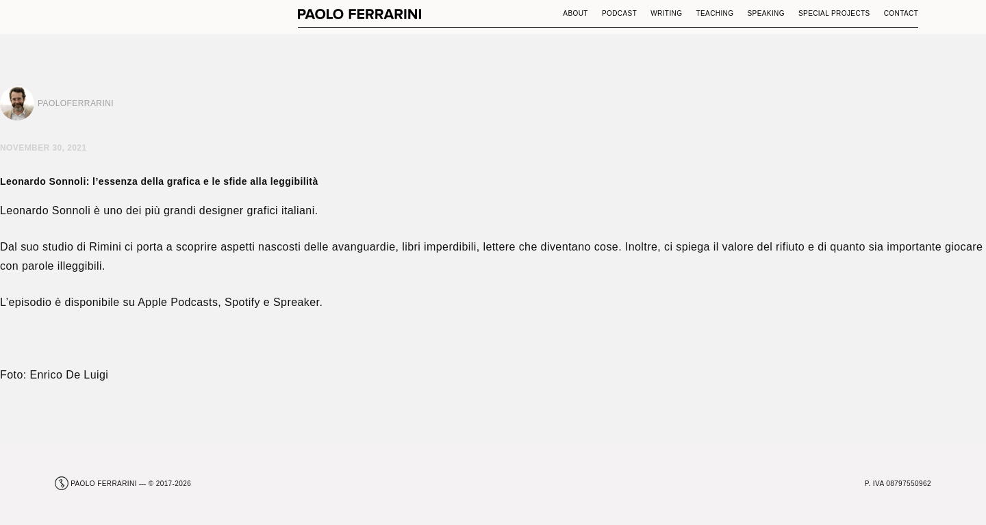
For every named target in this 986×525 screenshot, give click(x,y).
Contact (901, 13)
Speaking (766, 13)
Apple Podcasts (178, 302)
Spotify (242, 302)
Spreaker (296, 302)
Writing (666, 13)
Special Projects (834, 13)
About (575, 13)
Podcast (619, 13)
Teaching (714, 13)
